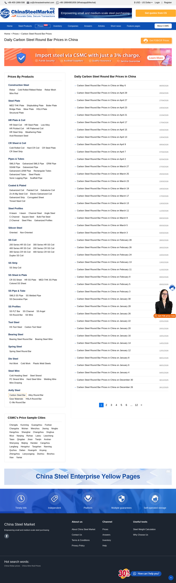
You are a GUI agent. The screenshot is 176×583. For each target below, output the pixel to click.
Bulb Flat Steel (43, 217)
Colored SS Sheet (17, 283)
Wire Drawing (15, 383)
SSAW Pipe (14, 167)
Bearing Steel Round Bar (20, 339)
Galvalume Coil (48, 190)
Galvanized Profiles (43, 220)
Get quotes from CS (156, 13)
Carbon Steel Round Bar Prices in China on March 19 (103, 188)
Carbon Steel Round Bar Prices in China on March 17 (103, 196)
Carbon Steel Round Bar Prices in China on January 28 (104, 306)
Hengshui (25, 447)
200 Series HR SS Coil (20, 245)
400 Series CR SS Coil (43, 252)
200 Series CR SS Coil (43, 248)
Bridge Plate (15, 109)
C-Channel (14, 217)
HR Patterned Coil (35, 128)
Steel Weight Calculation (144, 529)
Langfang (13, 447)
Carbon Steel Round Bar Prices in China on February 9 (103, 277)
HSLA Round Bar (34, 399)
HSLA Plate (41, 109)
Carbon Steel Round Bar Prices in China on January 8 (103, 358)
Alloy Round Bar (35, 395)
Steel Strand (35, 376)
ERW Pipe (51, 164)
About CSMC (163, 26)
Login (157, 2)
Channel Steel (35, 213)
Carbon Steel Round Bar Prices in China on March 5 (102, 225)
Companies (73, 26)
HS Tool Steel (15, 327)
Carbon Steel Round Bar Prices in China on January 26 (104, 313)
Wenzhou (35, 428)
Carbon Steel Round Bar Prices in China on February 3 (103, 291)
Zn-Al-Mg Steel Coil (18, 194)
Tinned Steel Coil (17, 201)
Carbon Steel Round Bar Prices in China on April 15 (102, 129)
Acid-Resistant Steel (18, 136)
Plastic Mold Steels (42, 363)
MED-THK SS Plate (48, 280)
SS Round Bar (16, 315)
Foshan (48, 425)
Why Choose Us (140, 535)
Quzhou (13, 450)
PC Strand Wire (16, 379)
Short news (116, 26)
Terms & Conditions (81, 540)
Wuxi (11, 436)
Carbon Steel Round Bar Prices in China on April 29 (102, 93)
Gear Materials (16, 399)
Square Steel (28, 217)
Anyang (43, 450)
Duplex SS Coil (16, 255)
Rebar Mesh (50, 90)
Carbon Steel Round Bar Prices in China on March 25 (103, 174)
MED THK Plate (16, 105)
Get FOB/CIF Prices (159, 40)
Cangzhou (45, 443)
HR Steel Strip (16, 132)
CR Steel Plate (49, 148)
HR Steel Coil (15, 125)
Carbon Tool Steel (33, 327)
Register (168, 2)
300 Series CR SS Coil (20, 252)
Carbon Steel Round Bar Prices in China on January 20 (104, 328)
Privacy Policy (78, 546)
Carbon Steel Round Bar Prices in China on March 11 (103, 210)
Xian (11, 457)
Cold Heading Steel (18, 376)
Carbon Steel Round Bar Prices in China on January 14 (104, 343)
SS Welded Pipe (33, 295)
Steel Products (25, 26)
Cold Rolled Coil (16, 148)
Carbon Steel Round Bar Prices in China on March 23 (103, 181)
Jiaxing (45, 428)
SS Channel (28, 311)
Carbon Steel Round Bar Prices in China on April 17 (102, 122)
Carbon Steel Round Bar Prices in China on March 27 (103, 166)
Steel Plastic (34, 174)
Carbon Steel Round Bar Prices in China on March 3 (102, 232)
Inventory (57, 26)
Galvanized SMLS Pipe (33, 164)
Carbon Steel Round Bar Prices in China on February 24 (104, 255)
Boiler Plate (51, 105)
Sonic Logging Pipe (18, 178)
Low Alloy (45, 125)
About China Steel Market (83, 529)
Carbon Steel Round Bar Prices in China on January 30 (104, 299)
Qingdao (21, 439)
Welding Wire (50, 379)
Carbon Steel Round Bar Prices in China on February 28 (104, 240)
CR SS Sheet (15, 280)
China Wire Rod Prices (31, 566)
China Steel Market (27, 13)
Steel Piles (27, 220)
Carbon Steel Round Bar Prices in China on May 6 (101, 85)
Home (9, 26)
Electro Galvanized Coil (41, 194)
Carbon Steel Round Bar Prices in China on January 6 (103, 365)
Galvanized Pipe (30, 167)
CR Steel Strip (16, 151)
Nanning (48, 447)
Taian (11, 439)
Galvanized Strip (17, 197)
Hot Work (13, 363)
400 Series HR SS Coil (20, 248)
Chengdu (13, 425)
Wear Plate (28, 109)
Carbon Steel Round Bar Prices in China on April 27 (102, 100)
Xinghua (50, 432)
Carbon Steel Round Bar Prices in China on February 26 (104, 247)
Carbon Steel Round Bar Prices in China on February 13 (104, 262)
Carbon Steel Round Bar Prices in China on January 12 (104, 350)
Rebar (12, 90)
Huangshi (32, 450)
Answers (88, 26)
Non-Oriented (26, 232)
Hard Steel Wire (34, 379)
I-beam (22, 213)
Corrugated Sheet (35, 197)
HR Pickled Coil (16, 128)
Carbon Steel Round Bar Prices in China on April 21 (102, 115)
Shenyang (14, 443)
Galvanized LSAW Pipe (20, 171)
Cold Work (25, 363)
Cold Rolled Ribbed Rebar (30, 90)
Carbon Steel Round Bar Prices (36, 34)
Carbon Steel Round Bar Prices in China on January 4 (103, 372)
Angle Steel (49, 213)
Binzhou (51, 454)
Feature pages (133, 26)
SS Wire (29, 315)
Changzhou (38, 432)
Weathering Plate (33, 132)
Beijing (24, 443)
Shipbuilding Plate (35, 105)
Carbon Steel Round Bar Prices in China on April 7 (101, 152)
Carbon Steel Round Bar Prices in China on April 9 (101, 144)
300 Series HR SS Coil (43, 245)
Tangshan (36, 447)
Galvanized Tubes (17, 174)
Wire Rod (13, 93)
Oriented (13, 232)
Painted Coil (32, 190)
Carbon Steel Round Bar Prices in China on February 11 (104, 269)
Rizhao (29, 436)
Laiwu (38, 436)
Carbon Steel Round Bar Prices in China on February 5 (103, 284)
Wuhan (25, 428)
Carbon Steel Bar (18, 395)
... (131, 405)
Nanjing (20, 436)
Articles (101, 26)
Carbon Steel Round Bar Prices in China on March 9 (102, 218)
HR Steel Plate (31, 125)
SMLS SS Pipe (16, 295)
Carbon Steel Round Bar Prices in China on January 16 (104, 335)
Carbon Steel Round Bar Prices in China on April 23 (102, 107)
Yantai (19, 457)
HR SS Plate (30, 280)
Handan (34, 443)
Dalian (22, 450)
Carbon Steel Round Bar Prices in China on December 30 (105, 380)
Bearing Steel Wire (44, 339)
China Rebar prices (12, 566)
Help (104, 546)
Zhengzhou (14, 454)
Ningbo (54, 428)
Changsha (14, 428)
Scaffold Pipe (36, 178)
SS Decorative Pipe (18, 299)
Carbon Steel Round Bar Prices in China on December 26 (105, 387)
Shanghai (26, 432)
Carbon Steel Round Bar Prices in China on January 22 (104, 321)
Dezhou (40, 454)
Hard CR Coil (33, 148)
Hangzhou (14, 432)
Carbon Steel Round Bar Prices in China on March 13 (103, 203)
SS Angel (41, 311)
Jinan (30, 439)
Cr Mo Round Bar (17, 402)
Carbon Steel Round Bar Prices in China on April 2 (101, 159)
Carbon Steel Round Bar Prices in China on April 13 (102, 137)
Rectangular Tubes (42, 171)
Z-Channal (14, 220)
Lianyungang (29, 454)
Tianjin (38, 439)
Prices (43, 26)
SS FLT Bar (14, 311)
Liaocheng (48, 436)
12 (136, 405)
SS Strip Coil (15, 268)
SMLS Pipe (14, 164)
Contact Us (77, 535)
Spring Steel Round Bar (20, 351)
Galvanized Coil (16, 190)
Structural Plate (16, 113)
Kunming (24, 425)
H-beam (13, 213)
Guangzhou (36, 425)
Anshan (47, 439)
